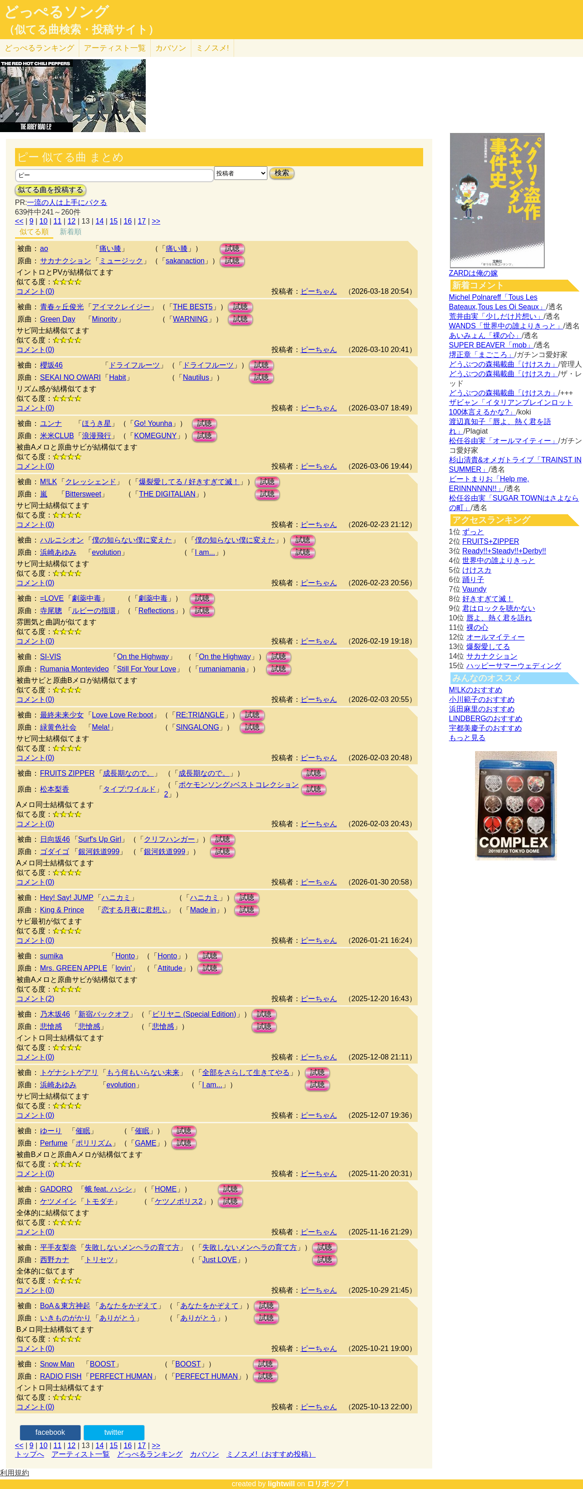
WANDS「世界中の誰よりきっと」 (506, 326)
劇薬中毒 (86, 598)
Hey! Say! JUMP (66, 897)
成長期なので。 (128, 773)
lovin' (123, 968)
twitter (114, 1432)
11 (57, 221)
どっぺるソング (56, 12)
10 (43, 221)
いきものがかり (65, 1318)
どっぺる (39, 48)
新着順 (71, 231)
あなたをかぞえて (128, 1306)
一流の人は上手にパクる (67, 202)
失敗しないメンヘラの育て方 (132, 1247)
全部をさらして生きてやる (246, 1072)
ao (44, 248)
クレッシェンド (90, 482)
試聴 (232, 248)
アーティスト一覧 (80, 1454)
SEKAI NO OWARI (70, 377)
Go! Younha (153, 423)
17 (142, 221)
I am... (205, 552)
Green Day (57, 319)
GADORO (56, 1189)
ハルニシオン (62, 540)
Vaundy (474, 589)
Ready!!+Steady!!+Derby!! (504, 551)
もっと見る (467, 738)
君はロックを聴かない (498, 608)
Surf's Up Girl (100, 839)
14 (100, 221)
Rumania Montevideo (74, 669)
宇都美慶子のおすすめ (485, 728)
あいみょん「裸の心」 (485, 335)
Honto (125, 956)
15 (114, 221)
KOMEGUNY (155, 436)
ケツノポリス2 (179, 1201)
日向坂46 (55, 839)
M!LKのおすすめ (475, 690)
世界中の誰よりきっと (498, 560)
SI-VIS (50, 656)
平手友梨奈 (58, 1247)
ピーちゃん (319, 291)
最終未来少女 (62, 715)
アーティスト (115, 48)
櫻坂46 (51, 365)
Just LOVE (219, 1260)
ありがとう (117, 1318)
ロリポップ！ (329, 1484)
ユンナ (51, 423)
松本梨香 (54, 789)
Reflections (156, 610)
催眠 (83, 1131)
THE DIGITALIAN (167, 494)
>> (156, 221)
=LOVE (52, 598)
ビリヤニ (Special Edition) (194, 1014)
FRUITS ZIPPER (67, 773)
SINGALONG (197, 727)
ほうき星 (96, 423)
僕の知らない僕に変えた (132, 540)
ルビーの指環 (94, 610)
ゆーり (51, 1131)
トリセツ (99, 1260)
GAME (145, 1143)
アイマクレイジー (121, 307)
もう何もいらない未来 (143, 1072)
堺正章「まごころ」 (482, 354)
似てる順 (34, 231)
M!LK (48, 482)
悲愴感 (51, 1026)
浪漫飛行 (96, 436)
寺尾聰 (51, 610)
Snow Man (57, 1364)
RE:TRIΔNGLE (200, 715)
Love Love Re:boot (122, 715)
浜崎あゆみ (58, 552)
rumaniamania (222, 669)
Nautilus (196, 377)
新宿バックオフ (103, 1014)
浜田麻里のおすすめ (482, 709)
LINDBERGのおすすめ (486, 718)
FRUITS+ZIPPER (490, 541)
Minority (105, 319)
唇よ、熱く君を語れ (499, 618)
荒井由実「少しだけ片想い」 (496, 316)
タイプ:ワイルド (129, 789)
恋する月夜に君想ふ (134, 910)
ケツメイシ (58, 1201)
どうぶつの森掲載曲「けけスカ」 (503, 364)
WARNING (190, 319)
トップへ (29, 1454)
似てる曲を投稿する (50, 190)
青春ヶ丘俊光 (62, 307)
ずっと (473, 532)
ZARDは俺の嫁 (473, 273)
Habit (117, 377)
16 (128, 221)
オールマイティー (495, 637)
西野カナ (54, 1260)
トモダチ (99, 1201)
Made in (203, 910)
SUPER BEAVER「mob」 (491, 345)
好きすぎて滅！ (487, 599)
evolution (106, 552)
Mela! (101, 727)
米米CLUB (57, 436)
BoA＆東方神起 (65, 1306)
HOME (166, 1189)
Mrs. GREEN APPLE (73, 968)
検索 (282, 173)
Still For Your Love (146, 669)
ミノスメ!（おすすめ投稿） (271, 1454)
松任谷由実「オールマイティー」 (503, 441)
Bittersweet (83, 494)
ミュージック (121, 261)
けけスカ (476, 570)
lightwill (281, 1484)
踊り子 (473, 579)
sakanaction (185, 261)
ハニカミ (116, 897)
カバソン (170, 48)
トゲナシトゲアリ (69, 1072)
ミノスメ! (212, 48)
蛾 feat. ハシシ (108, 1189)
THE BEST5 (193, 307)
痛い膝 (110, 248)
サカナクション (65, 261)
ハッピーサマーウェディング (513, 666)
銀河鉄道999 (99, 851)
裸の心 (477, 627)
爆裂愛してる (488, 646)
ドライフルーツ (134, 365)
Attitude (170, 968)
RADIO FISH (61, 1376)
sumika (51, 956)
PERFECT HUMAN (121, 1376)
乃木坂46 (55, 1014)
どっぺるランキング (150, 1454)
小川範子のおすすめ (482, 699)
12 (71, 221)
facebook (50, 1432)
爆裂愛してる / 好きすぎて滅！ (189, 482)
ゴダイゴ (54, 851)
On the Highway (143, 656)
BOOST (102, 1364)
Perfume (53, 1143)
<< (19, 221)
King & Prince (62, 910)
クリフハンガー (169, 839)
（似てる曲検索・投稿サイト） (81, 30)
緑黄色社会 (58, 727)
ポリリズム (94, 1143)
